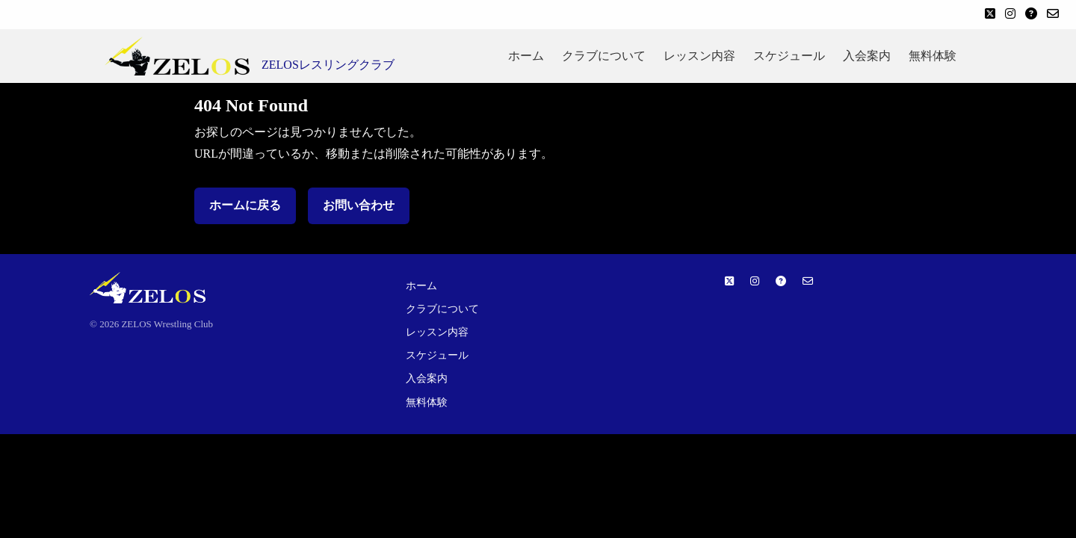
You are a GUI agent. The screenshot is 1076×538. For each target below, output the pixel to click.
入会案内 (867, 55)
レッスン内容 (699, 55)
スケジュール (789, 55)
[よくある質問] (1031, 14)
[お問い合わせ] (1053, 14)
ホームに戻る (245, 205)
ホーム (526, 55)
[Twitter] (990, 14)
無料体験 (932, 55)
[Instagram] (1010, 14)
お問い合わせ (359, 205)
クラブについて (604, 55)
